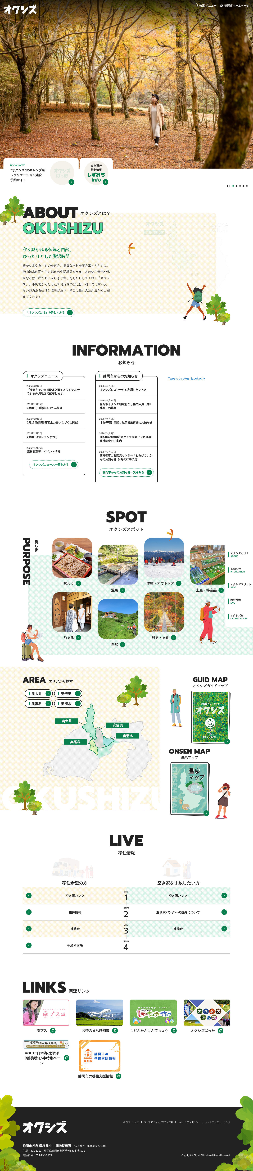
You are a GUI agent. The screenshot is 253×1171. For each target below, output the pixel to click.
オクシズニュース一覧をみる (51, 464)
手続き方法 (75, 945)
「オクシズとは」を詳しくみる (45, 312)
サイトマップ (212, 1122)
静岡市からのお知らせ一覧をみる (123, 472)
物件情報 (75, 912)
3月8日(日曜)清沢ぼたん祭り (44, 408)
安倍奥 (66, 694)
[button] (205, 5)
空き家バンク (75, 895)
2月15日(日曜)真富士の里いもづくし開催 (52, 422)
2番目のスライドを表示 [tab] (236, 186)
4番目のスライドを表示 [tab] (243, 186)
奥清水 (66, 704)
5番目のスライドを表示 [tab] (247, 186)
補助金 (75, 929)
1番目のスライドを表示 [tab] (233, 186)
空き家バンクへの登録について (178, 912)
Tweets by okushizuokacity (186, 378)
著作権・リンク (131, 1122)
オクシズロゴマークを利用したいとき (123, 389)
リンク (227, 1122)
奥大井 (36, 694)
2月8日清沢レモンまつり (42, 437)
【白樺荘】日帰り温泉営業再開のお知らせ (126, 422)
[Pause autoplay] (228, 186)
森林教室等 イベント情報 (43, 451)
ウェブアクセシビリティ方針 (158, 1122)
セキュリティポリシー (189, 1122)
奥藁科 (36, 704)
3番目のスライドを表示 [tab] (240, 186)
